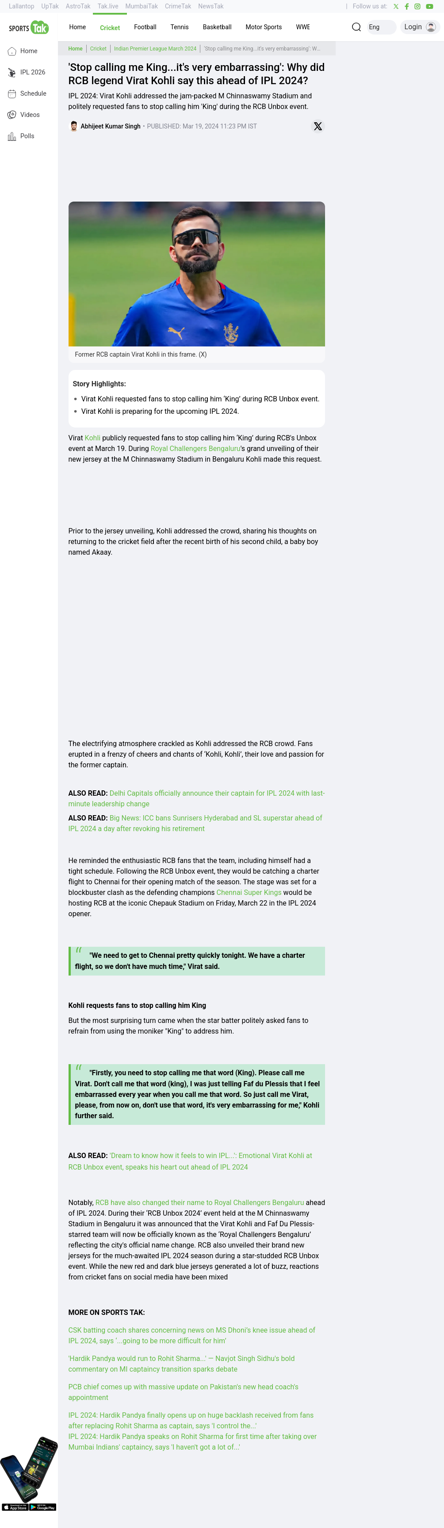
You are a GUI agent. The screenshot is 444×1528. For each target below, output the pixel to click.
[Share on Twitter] (318, 126)
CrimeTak (178, 6)
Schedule (26, 94)
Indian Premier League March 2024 (155, 49)
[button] (77, 27)
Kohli (93, 438)
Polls (20, 136)
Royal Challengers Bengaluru (196, 448)
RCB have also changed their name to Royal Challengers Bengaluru (200, 1202)
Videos (23, 115)
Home (22, 51)
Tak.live (108, 6)
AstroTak (78, 6)
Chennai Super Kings (249, 892)
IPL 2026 (26, 73)
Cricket (98, 49)
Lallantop (21, 6)
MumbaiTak (142, 6)
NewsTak (210, 6)
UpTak (50, 6)
